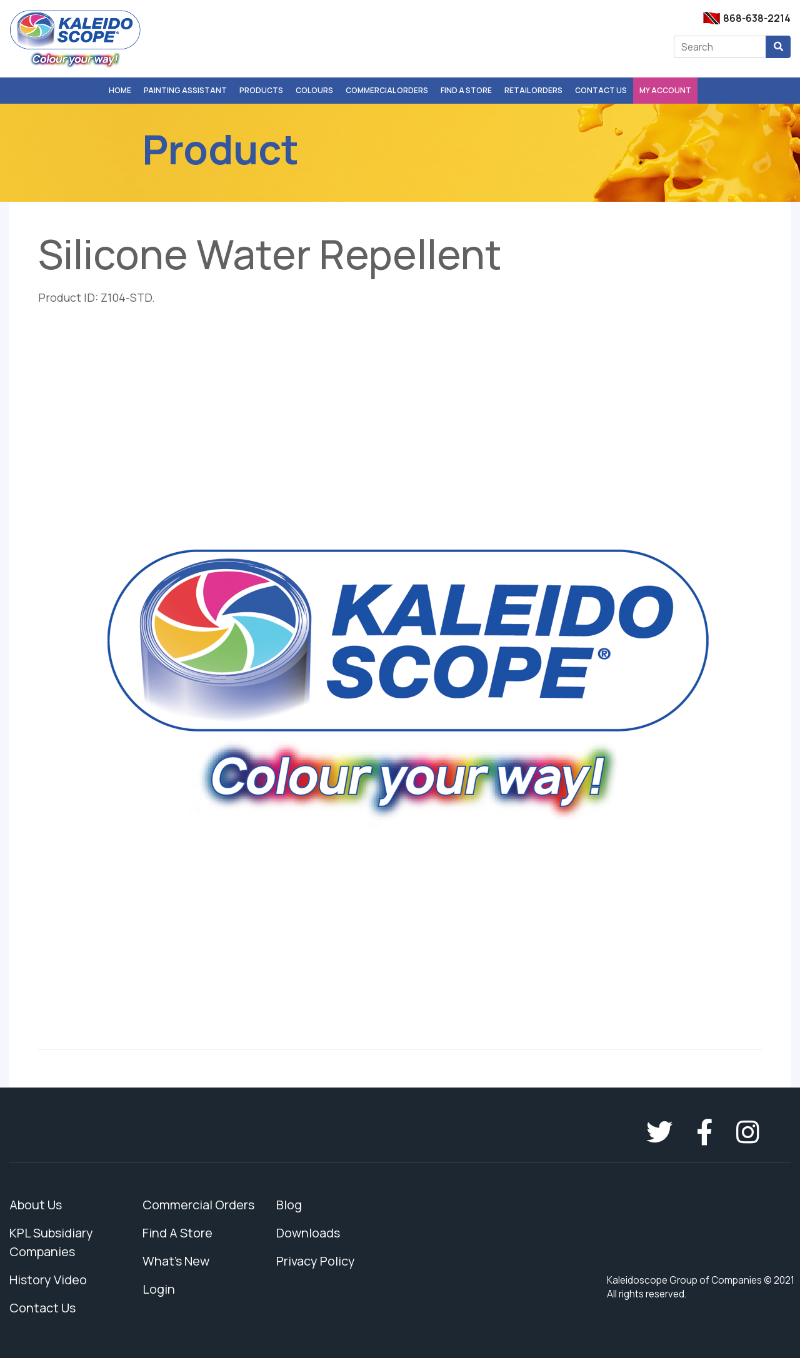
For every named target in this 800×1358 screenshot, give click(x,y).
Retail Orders (533, 90)
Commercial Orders (387, 90)
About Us (35, 1204)
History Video (48, 1279)
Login (158, 1289)
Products (261, 90)
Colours (314, 90)
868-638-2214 (757, 18)
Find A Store (466, 90)
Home (120, 90)
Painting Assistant (185, 90)
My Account (665, 90)
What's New (175, 1260)
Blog (289, 1204)
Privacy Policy (315, 1260)
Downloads (308, 1232)
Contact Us (601, 90)
